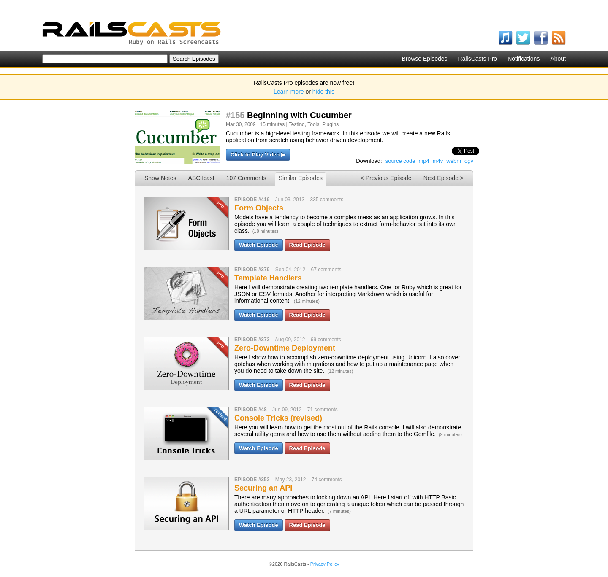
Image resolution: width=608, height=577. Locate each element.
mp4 (423, 161)
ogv (468, 161)
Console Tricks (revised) (278, 418)
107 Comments (246, 178)
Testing (297, 124)
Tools (313, 124)
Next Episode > (443, 178)
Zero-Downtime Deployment (284, 348)
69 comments (326, 339)
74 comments (327, 480)
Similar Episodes (301, 178)
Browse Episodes (424, 58)
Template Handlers (268, 278)
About (558, 58)
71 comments (322, 410)
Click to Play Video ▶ (258, 154)
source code (400, 161)
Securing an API (263, 488)
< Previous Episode (386, 178)
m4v (438, 161)
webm (453, 161)
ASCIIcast (201, 178)
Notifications (524, 58)
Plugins (330, 124)
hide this (323, 91)
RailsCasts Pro (477, 58)
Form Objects (258, 208)
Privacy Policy (324, 563)
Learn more (289, 91)
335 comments (326, 199)
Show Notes (160, 178)
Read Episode (307, 245)
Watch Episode (258, 245)
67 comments (326, 269)
